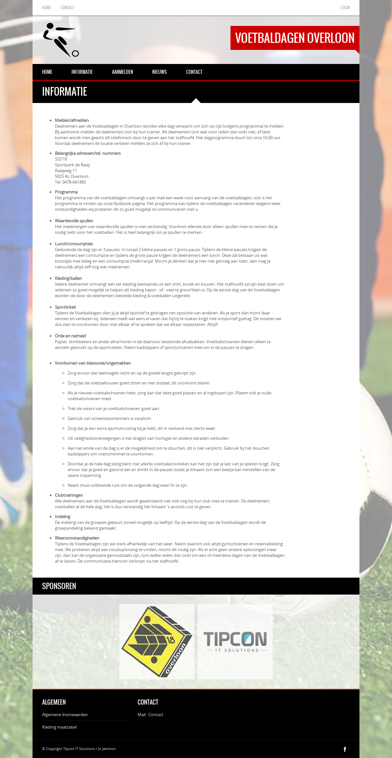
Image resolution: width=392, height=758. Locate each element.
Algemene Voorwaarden (65, 714)
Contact (155, 714)
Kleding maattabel (59, 727)
